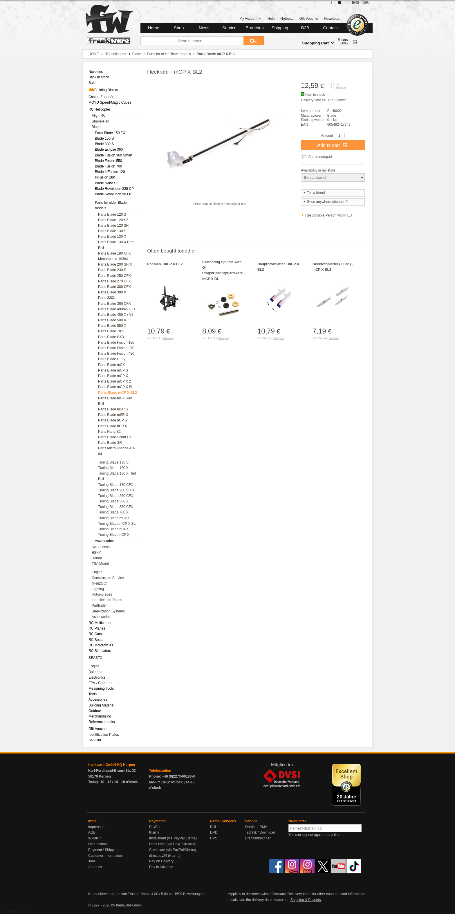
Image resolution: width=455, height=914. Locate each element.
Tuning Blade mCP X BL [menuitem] (117, 524)
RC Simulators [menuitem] (100, 651)
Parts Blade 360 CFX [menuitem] (114, 304)
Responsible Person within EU (328, 215)
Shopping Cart (318, 42)
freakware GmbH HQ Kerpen (111, 765)
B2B (305, 28)
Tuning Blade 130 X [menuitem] (113, 468)
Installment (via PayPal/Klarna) (173, 838)
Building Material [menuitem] (101, 705)
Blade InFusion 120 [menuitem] (110, 172)
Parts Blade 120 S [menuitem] (112, 214)
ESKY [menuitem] (96, 553)
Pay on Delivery (161, 861)
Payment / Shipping (103, 850)
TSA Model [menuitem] (100, 564)
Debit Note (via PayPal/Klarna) (172, 844)
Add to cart (333, 145)
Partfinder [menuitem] (99, 605)
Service (229, 28)
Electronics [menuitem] (97, 677)
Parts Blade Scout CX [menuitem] (115, 437)
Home (153, 28)
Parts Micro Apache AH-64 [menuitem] (116, 451)
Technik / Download (260, 832)
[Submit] (253, 40)
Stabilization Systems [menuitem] (108, 611)
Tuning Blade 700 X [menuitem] (113, 512)
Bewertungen (193, 894)
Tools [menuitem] (93, 694)
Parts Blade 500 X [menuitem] (112, 320)
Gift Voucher (308, 19)
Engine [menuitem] (97, 572)
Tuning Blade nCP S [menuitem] (113, 529)
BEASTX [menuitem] (95, 658)
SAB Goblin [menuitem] (101, 547)
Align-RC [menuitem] (99, 115)
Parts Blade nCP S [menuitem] (112, 420)
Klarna (154, 832)
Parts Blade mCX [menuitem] (111, 365)
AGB (91, 832)
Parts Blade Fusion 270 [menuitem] (116, 348)
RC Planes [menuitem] (97, 628)
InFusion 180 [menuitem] (105, 177)
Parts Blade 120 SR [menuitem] (113, 225)
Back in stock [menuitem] (99, 77)
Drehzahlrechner (258, 838)
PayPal (154, 827)
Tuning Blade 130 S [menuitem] (113, 462)
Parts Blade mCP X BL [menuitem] (115, 387)
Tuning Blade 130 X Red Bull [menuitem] (117, 476)
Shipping (280, 28)
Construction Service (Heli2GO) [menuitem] (108, 580)
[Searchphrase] (191, 40)
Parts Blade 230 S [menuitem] (112, 270)
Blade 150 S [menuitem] (104, 138)
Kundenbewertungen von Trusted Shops (119, 894)
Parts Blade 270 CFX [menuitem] (114, 281)
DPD (213, 832)
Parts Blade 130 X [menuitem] (112, 237)
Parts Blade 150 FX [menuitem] (110, 133)
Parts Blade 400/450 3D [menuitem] (116, 309)
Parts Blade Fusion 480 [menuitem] (116, 353)
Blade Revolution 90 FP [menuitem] (113, 194)
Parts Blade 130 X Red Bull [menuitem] (115, 245)
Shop (179, 28)
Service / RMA (256, 827)
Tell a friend (314, 193)
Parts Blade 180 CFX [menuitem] (114, 253)
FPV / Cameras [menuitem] (100, 683)
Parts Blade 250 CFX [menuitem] (114, 276)
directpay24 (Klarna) (164, 856)
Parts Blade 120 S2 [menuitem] (113, 220)
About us (95, 867)
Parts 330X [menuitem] (106, 298)
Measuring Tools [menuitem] (101, 688)
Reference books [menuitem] (102, 722)
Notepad (286, 19)
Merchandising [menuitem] (100, 716)
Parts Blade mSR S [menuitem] (113, 409)
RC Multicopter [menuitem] (100, 623)
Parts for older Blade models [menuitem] (111, 205)
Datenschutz (98, 844)
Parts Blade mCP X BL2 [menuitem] (117, 393)
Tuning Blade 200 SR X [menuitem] (116, 490)
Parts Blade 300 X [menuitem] (112, 292)
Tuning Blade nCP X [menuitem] (113, 535)
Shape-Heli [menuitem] (100, 121)
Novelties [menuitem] (96, 72)
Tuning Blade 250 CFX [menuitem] (115, 496)
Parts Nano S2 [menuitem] (109, 432)
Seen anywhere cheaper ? (325, 202)
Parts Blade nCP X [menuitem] (112, 426)
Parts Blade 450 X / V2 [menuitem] (115, 315)
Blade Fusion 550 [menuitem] (108, 161)
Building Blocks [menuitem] (103, 89)
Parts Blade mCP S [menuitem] (113, 370)
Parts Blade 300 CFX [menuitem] (114, 287)
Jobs (91, 861)
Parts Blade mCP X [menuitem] (113, 376)
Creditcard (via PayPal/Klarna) (172, 850)
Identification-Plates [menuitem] (107, 600)
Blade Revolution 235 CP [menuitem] (114, 189)
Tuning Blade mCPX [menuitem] (113, 518)
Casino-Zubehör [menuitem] (101, 97)
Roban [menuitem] (97, 558)
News (204, 28)
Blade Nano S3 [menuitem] (106, 183)
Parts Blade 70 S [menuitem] (111, 331)
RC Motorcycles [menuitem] (101, 645)
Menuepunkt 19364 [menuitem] (113, 259)
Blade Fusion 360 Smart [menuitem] (113, 155)
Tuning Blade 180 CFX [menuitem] (115, 485)
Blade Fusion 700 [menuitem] (108, 166)
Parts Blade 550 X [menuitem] (112, 326)
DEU (366, 3)
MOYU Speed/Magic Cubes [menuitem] (110, 102)
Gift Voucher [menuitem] (98, 729)
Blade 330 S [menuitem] (104, 144)
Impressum (96, 827)
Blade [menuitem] (96, 127)
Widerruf (94, 838)
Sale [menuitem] (92, 83)
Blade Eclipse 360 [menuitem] (109, 149)
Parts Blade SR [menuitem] (110, 443)
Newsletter (332, 19)
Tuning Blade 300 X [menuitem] (113, 501)
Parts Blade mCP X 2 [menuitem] (114, 381)
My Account (250, 19)
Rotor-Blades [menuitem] (102, 594)
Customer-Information (105, 856)
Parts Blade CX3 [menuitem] (111, 337)
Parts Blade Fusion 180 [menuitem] (116, 342)
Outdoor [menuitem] (95, 711)
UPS (213, 838)
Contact (330, 28)
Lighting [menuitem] (98, 589)
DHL (213, 827)
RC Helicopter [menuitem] (99, 109)
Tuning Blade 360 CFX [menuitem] (115, 507)
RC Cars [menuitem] (95, 634)
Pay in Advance (161, 867)
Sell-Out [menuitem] (95, 740)
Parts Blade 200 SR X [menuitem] (115, 264)
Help (271, 19)
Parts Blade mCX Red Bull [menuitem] (115, 401)
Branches (255, 28)
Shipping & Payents (305, 900)
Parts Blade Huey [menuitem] (111, 359)
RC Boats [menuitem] (96, 640)
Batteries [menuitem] (95, 672)
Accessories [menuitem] (104, 541)
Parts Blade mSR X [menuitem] (113, 415)
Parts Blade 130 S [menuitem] (112, 231)
